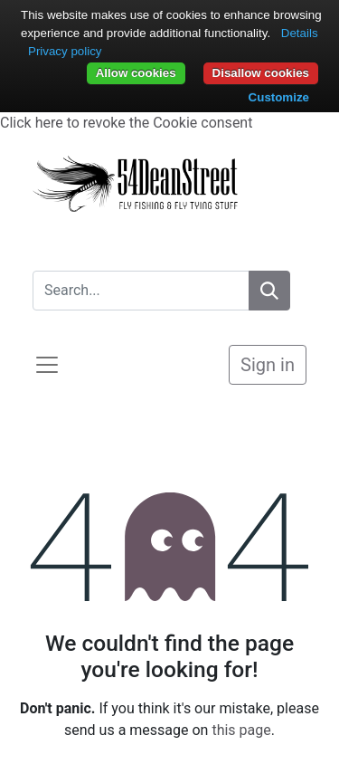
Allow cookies (136, 73)
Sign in (267, 365)
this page (241, 730)
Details (299, 33)
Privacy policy (64, 51)
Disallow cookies (260, 73)
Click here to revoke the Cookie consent (126, 122)
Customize (279, 97)
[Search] (269, 290)
